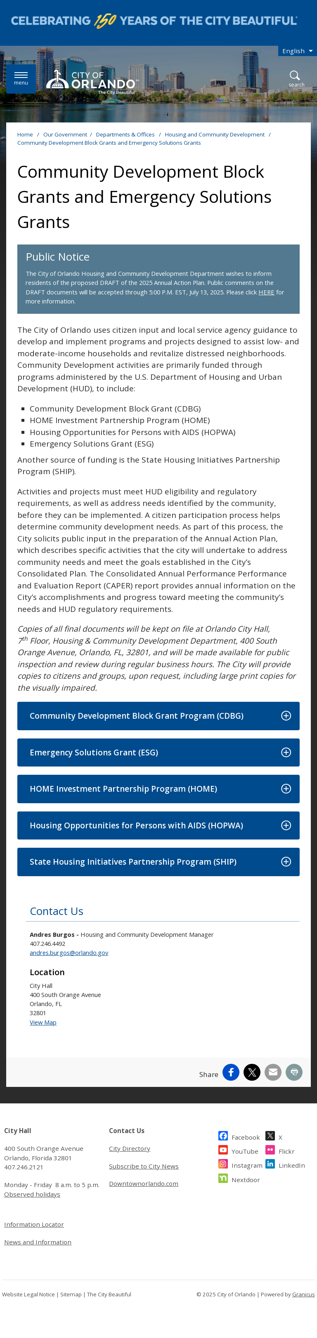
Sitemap (71, 1294)
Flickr (287, 1150)
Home (25, 134)
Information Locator (34, 1224)
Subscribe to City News (144, 1166)
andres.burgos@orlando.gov (69, 952)
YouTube (245, 1150)
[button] (158, 716)
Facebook (246, 1136)
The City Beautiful (109, 1294)
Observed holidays (32, 1194)
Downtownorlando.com (143, 1183)
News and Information (37, 1242)
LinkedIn (292, 1164)
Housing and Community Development (215, 134)
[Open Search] (296, 79)
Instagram (247, 1164)
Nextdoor (246, 1178)
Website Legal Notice (28, 1294)
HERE (266, 292)
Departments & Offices (126, 134)
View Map (43, 1022)
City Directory (129, 1148)
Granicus (303, 1294)
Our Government (65, 134)
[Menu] (21, 79)
